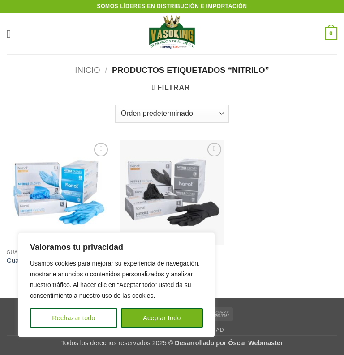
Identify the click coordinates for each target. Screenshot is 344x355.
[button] (12, 34)
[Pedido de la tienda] (172, 114)
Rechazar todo (73, 317)
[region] (116, 284)
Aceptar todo (162, 317)
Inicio (87, 70)
